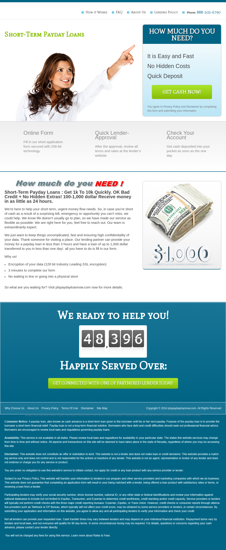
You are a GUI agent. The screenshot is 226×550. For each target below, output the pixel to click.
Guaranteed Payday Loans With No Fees (142, 415)
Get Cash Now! (181, 92)
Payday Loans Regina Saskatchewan (74, 415)
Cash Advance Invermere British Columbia (181, 415)
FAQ (119, 12)
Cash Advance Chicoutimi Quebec (107, 415)
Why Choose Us (14, 408)
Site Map (102, 408)
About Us (138, 12)
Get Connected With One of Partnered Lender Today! (113, 383)
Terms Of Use (69, 408)
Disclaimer (192, 106)
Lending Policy (166, 12)
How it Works (96, 12)
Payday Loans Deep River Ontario (40, 415)
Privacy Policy (171, 106)
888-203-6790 (208, 12)
